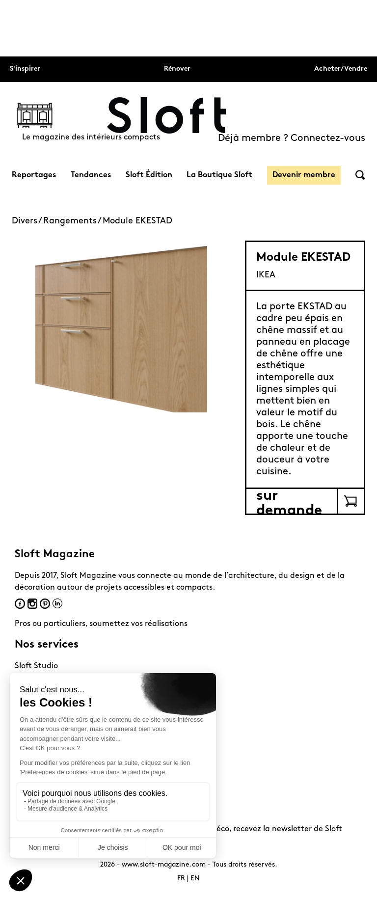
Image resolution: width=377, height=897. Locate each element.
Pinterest (45, 603)
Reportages (34, 175)
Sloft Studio (36, 666)
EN (195, 878)
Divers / (27, 221)
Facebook (20, 603)
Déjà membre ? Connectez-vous (291, 138)
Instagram (32, 603)
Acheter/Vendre (340, 69)
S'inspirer (25, 69)
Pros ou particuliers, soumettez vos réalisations (101, 624)
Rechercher (360, 175)
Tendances (91, 175)
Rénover (177, 69)
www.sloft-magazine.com (164, 865)
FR (181, 878)
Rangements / (73, 221)
